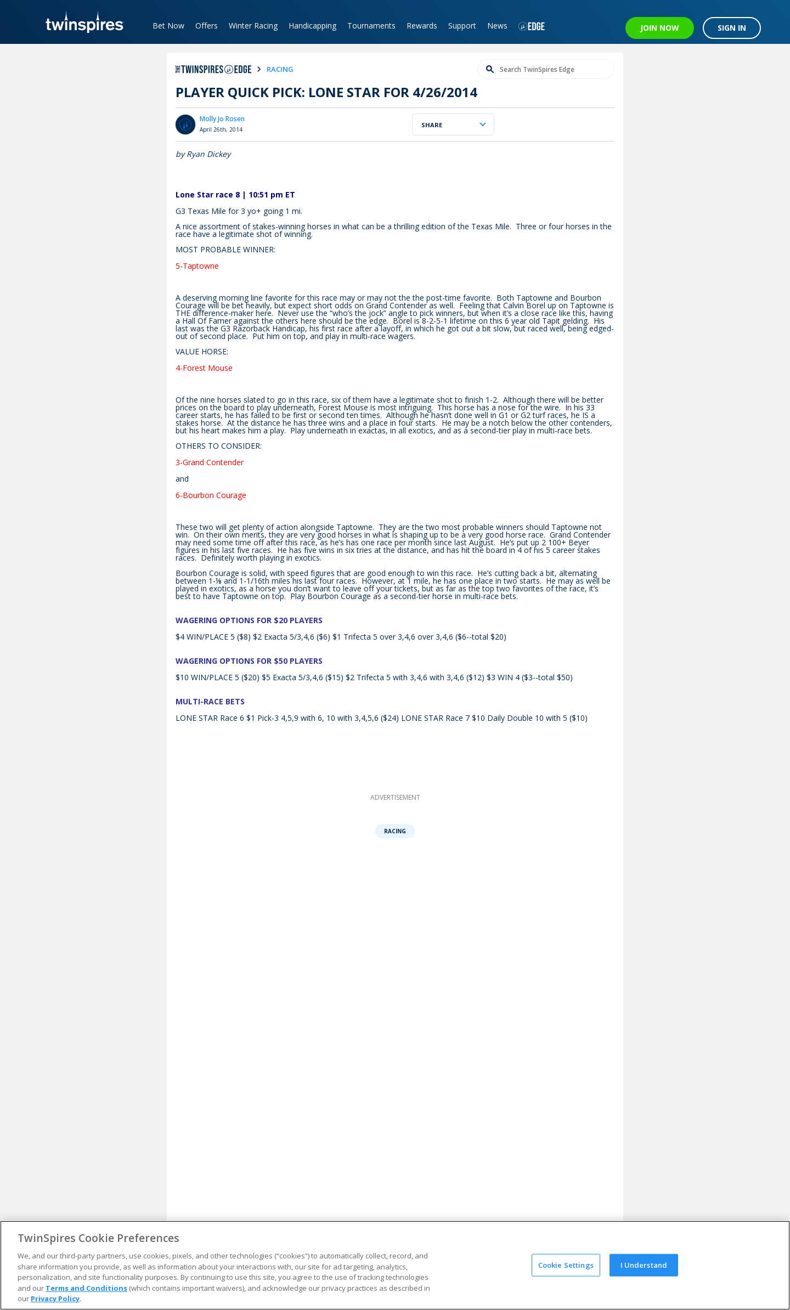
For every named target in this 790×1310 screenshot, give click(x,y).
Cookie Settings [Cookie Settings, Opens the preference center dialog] (566, 1264)
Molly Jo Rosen (222, 118)
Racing (395, 831)
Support (462, 25)
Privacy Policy (55, 1298)
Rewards (422, 25)
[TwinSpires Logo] (81, 22)
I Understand (644, 1264)
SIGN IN (732, 27)
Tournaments (371, 25)
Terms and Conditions (86, 1288)
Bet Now (168, 25)
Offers (206, 25)
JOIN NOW (659, 27)
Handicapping (312, 25)
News (497, 25)
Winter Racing (253, 25)
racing (280, 69)
